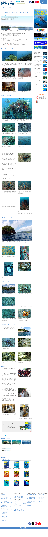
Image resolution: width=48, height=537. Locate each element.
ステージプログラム (5, 519)
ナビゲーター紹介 (4, 512)
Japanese (18, 1)
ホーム (1, 10)
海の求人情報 (29, 505)
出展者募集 (3, 517)
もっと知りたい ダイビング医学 (7, 502)
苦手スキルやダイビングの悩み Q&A (7, 498)
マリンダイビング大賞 (5, 495)
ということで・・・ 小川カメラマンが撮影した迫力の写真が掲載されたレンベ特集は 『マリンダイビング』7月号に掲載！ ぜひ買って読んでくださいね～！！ (10, 426)
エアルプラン (12, 43)
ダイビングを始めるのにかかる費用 (20, 507)
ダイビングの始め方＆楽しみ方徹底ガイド (20, 501)
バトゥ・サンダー (4, 44)
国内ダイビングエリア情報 (19, 496)
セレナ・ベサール (17, 44)
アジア (10, 10)
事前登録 (3, 511)
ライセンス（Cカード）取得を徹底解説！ (20, 504)
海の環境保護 (4, 505)
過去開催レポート (4, 516)
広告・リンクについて (41, 497)
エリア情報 (4, 10)
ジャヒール (10, 44)
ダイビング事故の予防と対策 (31, 495)
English (22, 1)
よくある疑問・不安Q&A (19, 509)
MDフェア (10, 7)
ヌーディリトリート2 (5, 43)
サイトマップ (40, 501)
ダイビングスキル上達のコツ (31, 494)
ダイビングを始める (30, 7)
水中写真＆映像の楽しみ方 (31, 497)
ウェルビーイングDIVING (31, 501)
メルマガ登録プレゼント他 (44, 7)
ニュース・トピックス (17, 7)
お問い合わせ (40, 498)
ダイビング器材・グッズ (31, 498)
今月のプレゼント (41, 494)
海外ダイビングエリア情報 (19, 497)
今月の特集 (3, 494)
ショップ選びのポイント (19, 505)
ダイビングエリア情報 (24, 7)
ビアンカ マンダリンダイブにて (21, 43)
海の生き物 (29, 502)
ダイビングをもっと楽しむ (37, 7)
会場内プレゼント (4, 520)
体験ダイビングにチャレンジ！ (20, 510)
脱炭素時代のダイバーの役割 (6, 506)
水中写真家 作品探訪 (5, 497)
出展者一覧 (3, 515)
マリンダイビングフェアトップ (7, 509)
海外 (7, 10)
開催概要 (3, 513)
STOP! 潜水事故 (4, 501)
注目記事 (4, 7)
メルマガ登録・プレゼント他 (42, 493)
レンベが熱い (23, 44)
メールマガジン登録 (41, 495)
